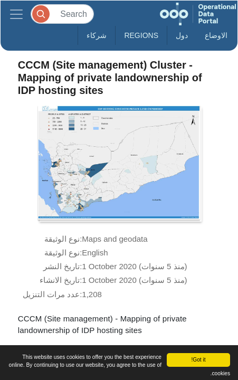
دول (182, 35)
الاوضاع (216, 35)
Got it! (198, 360)
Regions (141, 35)
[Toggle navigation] (16, 14)
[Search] (62, 14)
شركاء (97, 35)
